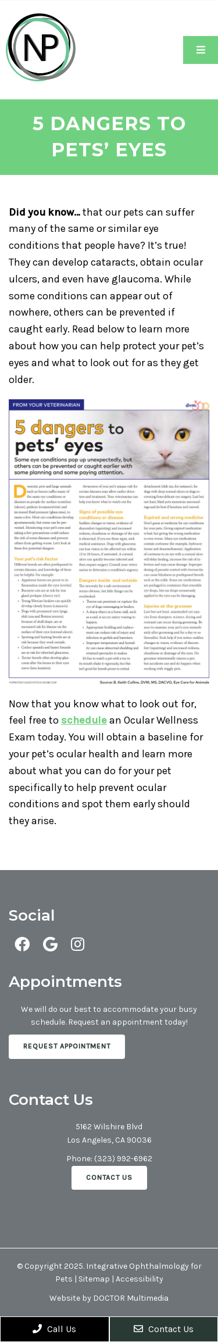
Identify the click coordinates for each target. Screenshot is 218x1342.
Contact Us (109, 1177)
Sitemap (94, 1279)
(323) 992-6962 (123, 1159)
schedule (84, 720)
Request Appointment (66, 1046)
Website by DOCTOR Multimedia (109, 1298)
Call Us (54, 1328)
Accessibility (139, 1279)
